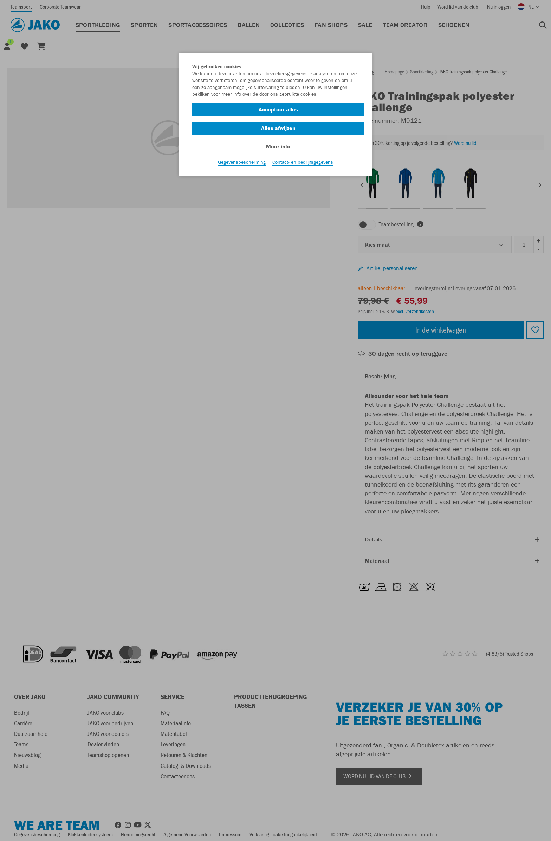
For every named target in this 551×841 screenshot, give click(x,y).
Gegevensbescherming (242, 162)
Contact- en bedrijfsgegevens (302, 162)
